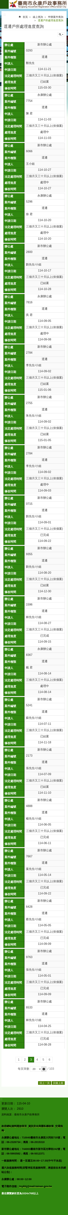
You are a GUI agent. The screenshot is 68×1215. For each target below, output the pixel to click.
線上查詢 (38, 16)
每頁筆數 (23, 1068)
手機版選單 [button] (4, 4)
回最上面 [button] (58, 1083)
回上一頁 (45, 1083)
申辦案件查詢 (55, 16)
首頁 (25, 16)
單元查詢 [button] (61, 34)
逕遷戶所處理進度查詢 (50, 20)
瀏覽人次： (8, 1108)
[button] (43, 1069)
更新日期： (8, 1103)
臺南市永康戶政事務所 (38, 4)
